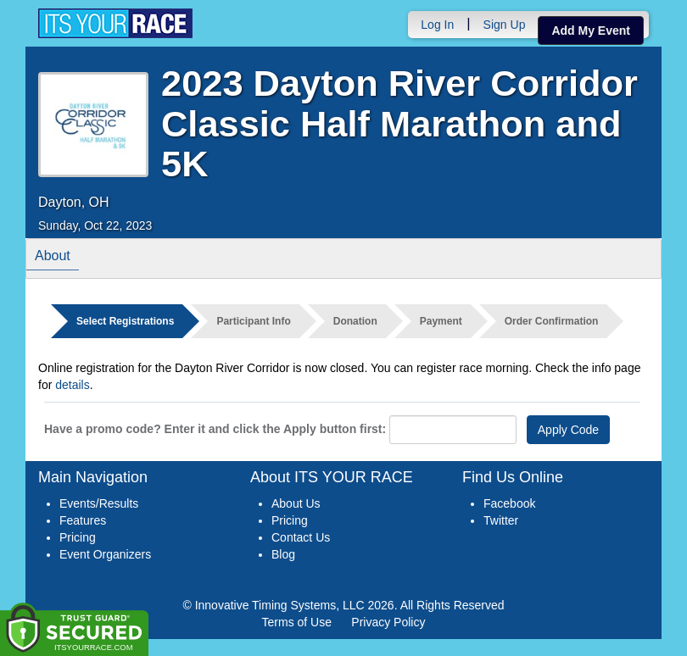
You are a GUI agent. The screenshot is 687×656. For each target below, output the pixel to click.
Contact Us (300, 537)
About (52, 258)
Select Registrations (125, 321)
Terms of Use (297, 622)
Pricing (77, 537)
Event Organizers (105, 554)
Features (82, 520)
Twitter (500, 520)
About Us (296, 503)
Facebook (509, 503)
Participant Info (253, 321)
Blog (283, 554)
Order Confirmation (552, 321)
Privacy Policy (388, 622)
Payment (441, 321)
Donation (355, 321)
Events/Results (98, 503)
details (72, 385)
